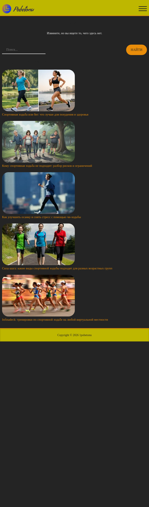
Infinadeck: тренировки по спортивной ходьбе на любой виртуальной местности (55, 319)
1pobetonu (85, 335)
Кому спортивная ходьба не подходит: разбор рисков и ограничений (47, 165)
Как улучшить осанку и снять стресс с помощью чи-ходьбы (41, 217)
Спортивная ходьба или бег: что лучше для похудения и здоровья (45, 114)
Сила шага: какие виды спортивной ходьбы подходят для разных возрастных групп (57, 268)
